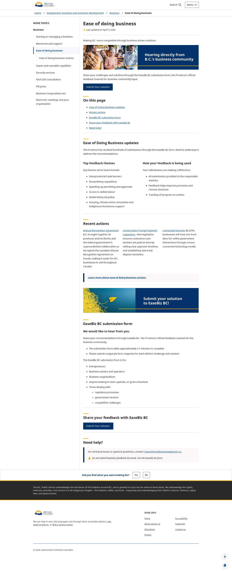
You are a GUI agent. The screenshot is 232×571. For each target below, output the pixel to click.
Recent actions (97, 112)
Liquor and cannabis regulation (53, 65)
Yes (136, 475)
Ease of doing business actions (56, 58)
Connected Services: (174, 230)
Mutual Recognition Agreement (100, 230)
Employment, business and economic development (75, 13)
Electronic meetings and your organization (52, 101)
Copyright (180, 524)
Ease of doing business (49, 50)
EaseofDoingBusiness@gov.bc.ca (163, 451)
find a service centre (62, 524)
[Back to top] (224, 556)
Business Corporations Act (51, 93)
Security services (45, 72)
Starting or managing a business (54, 36)
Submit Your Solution (98, 87)
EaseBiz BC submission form (105, 117)
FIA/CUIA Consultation (48, 79)
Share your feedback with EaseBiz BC (109, 122)
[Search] (176, 5)
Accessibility (181, 518)
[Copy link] (224, 565)
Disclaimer (149, 529)
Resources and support (49, 43)
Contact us (180, 529)
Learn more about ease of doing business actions (117, 277)
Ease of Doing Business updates (107, 107)
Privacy (147, 534)
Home (37, 13)
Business (114, 13)
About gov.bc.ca (152, 524)
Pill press (41, 86)
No (146, 475)
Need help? (95, 128)
